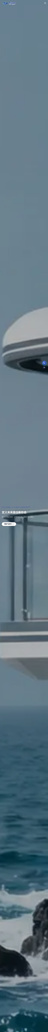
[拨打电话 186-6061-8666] (44, 363)
